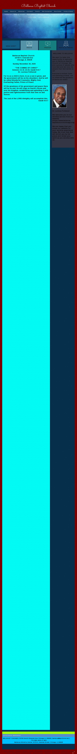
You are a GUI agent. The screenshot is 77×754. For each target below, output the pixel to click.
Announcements (43, 17)
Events (37, 11)
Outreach (30, 11)
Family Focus (32, 17)
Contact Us (8, 14)
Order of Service (19, 14)
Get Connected (47, 11)
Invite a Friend (68, 11)
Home (6, 11)
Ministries (21, 11)
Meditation (69, 14)
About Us (13, 11)
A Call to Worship (43, 14)
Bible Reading (31, 14)
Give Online (57, 11)
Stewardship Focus (57, 14)
